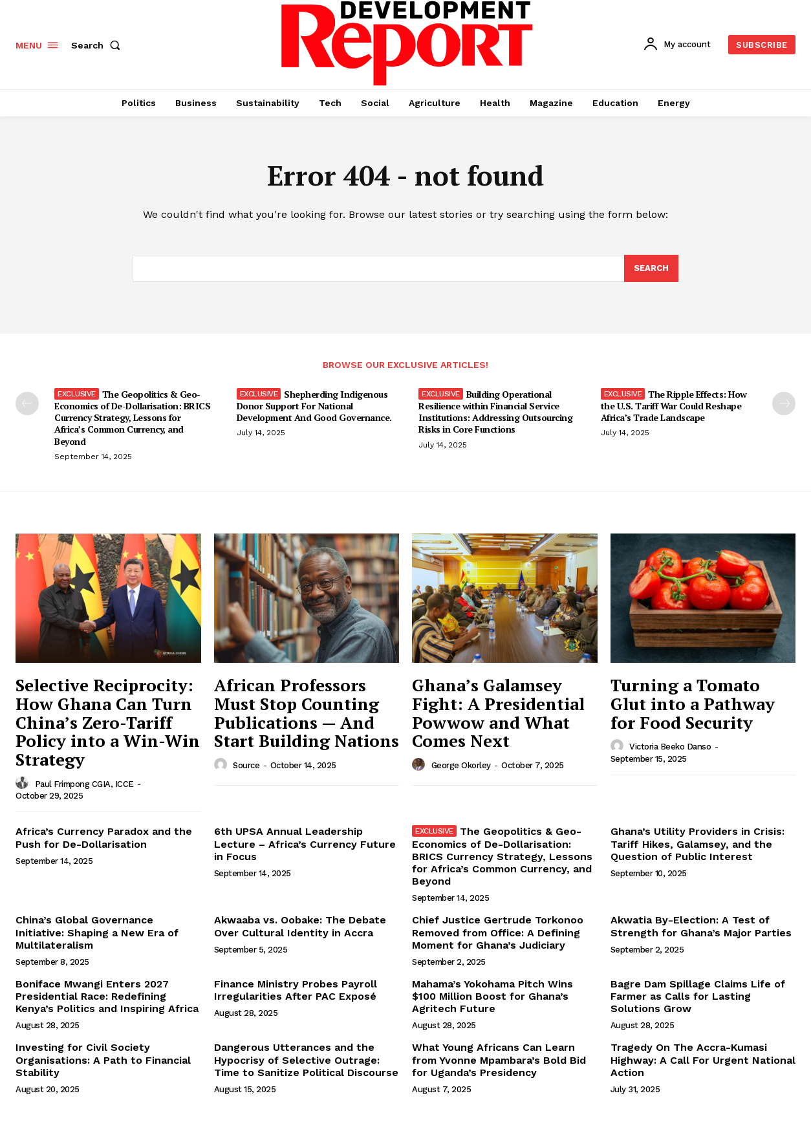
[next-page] (783, 403)
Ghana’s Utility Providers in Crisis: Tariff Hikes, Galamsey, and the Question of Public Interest (697, 843)
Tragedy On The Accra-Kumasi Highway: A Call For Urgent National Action (703, 1059)
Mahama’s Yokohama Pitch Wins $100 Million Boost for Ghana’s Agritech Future (492, 996)
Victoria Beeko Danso (670, 746)
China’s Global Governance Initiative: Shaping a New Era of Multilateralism (97, 932)
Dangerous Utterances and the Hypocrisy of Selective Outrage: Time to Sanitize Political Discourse (306, 1059)
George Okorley (461, 765)
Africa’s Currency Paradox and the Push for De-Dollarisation (104, 837)
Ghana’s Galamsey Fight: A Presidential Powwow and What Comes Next (498, 712)
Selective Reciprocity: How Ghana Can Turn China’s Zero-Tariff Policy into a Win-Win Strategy (108, 722)
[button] (98, 45)
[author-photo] (24, 783)
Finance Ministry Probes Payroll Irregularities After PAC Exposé (295, 990)
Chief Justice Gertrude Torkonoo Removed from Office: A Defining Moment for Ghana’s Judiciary (497, 932)
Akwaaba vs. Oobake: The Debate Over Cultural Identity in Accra (300, 926)
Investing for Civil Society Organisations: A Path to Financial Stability (103, 1059)
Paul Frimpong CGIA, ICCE (84, 784)
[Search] (651, 268)
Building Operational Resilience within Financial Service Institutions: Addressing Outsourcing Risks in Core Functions (495, 412)
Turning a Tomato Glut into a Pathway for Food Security (693, 703)
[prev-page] (27, 403)
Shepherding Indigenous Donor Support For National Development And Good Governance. (314, 406)
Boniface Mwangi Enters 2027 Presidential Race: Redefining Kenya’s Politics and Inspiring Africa (107, 996)
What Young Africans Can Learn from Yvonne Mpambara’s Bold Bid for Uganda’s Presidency (499, 1059)
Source (246, 765)
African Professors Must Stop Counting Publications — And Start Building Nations (306, 712)
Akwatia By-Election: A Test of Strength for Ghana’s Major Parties (701, 926)
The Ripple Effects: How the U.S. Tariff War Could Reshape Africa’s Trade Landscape (674, 406)
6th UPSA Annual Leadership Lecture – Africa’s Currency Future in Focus (305, 843)
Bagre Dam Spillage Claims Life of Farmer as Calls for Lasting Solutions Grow (698, 996)
